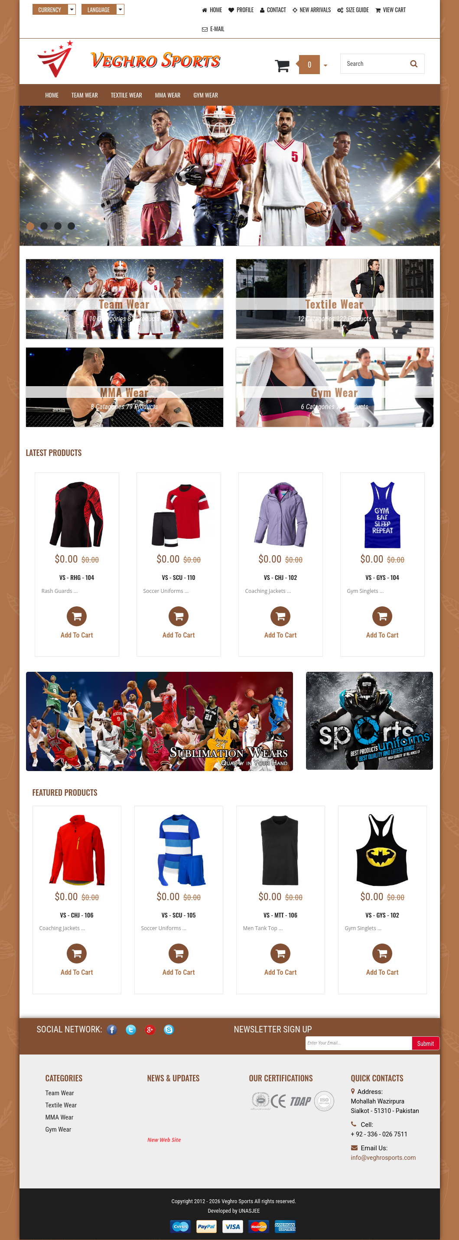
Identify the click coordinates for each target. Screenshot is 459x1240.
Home (52, 94)
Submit (425, 1044)
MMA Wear (168, 94)
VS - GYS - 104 (382, 577)
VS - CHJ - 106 (77, 914)
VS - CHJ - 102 (280, 577)
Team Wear (85, 94)
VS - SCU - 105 (179, 914)
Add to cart (77, 623)
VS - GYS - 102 (382, 914)
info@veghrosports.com (383, 1158)
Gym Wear (205, 94)
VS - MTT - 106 (280, 914)
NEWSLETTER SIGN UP (273, 1030)
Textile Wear (126, 94)
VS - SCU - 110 (178, 577)
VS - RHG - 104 (76, 577)
